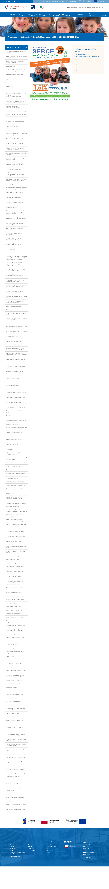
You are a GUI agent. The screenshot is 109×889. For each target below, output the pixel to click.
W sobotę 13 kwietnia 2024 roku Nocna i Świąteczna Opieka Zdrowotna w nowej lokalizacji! (14, 143)
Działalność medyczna (83, 64)
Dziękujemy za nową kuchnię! (12, 690)
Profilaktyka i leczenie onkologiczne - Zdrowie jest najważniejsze (16, 740)
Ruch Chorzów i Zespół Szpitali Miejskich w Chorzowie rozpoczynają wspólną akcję (15, 349)
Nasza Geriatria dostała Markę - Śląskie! (14, 617)
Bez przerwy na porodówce (12, 436)
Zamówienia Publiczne (51, 846)
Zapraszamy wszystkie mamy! (12, 378)
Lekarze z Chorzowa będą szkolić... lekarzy (15, 701)
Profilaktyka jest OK (10, 766)
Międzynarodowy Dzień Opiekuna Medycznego (16, 111)
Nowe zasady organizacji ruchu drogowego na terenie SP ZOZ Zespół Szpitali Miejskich (16, 180)
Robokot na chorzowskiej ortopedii (13, 306)
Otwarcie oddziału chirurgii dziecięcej (14, 680)
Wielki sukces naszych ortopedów (13, 197)
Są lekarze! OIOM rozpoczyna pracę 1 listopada (16, 485)
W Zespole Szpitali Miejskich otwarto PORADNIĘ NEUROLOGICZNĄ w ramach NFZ (16, 134)
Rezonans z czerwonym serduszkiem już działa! (16, 524)
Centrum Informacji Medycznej (12, 776)
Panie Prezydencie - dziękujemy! (13, 528)
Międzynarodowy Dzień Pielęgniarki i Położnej (16, 114)
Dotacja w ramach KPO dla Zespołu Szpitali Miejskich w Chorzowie (15, 62)
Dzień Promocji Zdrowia (11, 780)
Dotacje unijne (49, 841)
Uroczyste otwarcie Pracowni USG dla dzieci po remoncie (16, 671)
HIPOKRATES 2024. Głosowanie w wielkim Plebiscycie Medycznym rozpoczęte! (15, 122)
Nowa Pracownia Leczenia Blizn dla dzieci (15, 228)
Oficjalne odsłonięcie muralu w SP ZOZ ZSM (15, 252)
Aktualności (12, 842)
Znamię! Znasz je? (10, 656)
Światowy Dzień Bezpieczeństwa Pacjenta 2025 (16, 90)
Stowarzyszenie (31, 850)
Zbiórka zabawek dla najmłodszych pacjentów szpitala (16, 761)
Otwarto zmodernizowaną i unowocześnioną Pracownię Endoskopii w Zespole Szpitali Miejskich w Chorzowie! (15, 212)
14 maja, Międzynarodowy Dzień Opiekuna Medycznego (15, 532)
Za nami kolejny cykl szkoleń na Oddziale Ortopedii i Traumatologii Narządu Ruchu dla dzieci (15, 275)
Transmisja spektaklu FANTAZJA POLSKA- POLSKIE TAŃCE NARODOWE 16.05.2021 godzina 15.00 (16, 406)
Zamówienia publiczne (92, 7)
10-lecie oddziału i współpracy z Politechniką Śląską (15, 367)
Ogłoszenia (74, 7)
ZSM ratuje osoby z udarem (12, 323)
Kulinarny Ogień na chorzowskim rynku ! (14, 130)
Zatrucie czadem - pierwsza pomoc (13, 730)
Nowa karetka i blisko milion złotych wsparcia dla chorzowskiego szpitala (16, 458)
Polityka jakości (49, 850)
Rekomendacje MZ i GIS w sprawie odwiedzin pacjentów (88, 57)
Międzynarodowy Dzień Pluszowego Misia (15, 599)
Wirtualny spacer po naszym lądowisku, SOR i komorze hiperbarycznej (15, 709)
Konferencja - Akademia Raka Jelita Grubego (15, 637)
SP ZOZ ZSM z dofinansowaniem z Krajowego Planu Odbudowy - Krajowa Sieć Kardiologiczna (16, 70)
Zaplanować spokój (10, 469)
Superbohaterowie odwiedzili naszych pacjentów (16, 420)
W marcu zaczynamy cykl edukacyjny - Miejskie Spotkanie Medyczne (16, 805)
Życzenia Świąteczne (10, 66)
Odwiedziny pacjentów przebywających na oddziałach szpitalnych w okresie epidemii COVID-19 (16, 355)
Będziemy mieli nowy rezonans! (13, 641)
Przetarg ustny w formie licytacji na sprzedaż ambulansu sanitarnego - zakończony (16, 281)
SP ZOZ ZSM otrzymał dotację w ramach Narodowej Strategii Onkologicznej (14, 243)
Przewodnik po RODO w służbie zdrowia (14, 727)
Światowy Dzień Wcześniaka (12, 336)
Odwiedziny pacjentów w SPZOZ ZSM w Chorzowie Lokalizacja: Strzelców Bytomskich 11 (16, 292)
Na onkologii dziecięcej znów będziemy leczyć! (16, 603)
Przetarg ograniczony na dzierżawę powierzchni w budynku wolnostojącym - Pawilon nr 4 (16, 188)
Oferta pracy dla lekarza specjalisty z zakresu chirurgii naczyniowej (16, 248)
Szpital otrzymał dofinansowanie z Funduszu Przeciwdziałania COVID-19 (15, 239)
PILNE (7, 79)
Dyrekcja (12, 844)
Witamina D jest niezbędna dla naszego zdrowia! (16, 797)
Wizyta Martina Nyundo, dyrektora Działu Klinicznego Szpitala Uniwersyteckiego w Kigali (16, 676)
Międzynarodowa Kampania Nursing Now (14, 563)
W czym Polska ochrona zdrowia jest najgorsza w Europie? (16, 750)
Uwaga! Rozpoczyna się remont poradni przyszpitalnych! (14, 224)
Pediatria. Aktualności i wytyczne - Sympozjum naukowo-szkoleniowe (16, 745)
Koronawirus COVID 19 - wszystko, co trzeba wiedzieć (15, 474)
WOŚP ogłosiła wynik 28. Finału (12, 559)
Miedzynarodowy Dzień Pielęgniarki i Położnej (16, 402)
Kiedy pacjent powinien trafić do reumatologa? (16, 757)
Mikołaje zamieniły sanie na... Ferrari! (14, 592)
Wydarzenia (81, 68)
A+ (87, 1)
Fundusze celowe (50, 842)
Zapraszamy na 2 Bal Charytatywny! (13, 126)
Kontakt (101, 7)
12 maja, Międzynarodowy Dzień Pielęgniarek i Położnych (16, 537)
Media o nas (30, 846)
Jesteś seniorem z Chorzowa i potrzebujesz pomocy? (15, 552)
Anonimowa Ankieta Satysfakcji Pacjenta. (15, 118)
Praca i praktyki (82, 7)
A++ (90, 1)
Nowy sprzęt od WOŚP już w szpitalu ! (14, 344)
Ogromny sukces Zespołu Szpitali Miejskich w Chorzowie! (16, 154)
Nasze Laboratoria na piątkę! (12, 687)
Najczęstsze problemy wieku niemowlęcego (15, 773)
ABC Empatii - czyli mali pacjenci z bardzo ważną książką (16, 332)
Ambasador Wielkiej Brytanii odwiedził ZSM (15, 809)
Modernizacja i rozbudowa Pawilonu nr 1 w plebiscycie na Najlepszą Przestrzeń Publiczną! (16, 510)
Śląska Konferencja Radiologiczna (13, 754)
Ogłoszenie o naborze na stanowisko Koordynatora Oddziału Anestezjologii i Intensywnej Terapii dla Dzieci (14, 499)
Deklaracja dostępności (15, 856)
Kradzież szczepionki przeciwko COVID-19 (15, 432)
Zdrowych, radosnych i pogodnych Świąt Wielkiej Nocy (16, 428)
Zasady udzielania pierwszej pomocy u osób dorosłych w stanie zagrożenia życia (15, 735)
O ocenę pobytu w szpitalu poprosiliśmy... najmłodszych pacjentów (15, 489)
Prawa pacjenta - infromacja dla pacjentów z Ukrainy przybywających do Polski (15, 302)
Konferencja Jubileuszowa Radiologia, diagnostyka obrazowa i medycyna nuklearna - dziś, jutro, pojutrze (16, 264)
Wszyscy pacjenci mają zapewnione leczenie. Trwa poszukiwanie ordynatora (16, 621)
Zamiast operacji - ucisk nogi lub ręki (14, 606)
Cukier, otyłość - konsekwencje (12, 667)
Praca (47, 848)
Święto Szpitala (9, 363)
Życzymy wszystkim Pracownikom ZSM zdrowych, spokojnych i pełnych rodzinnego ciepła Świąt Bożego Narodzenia (15, 583)
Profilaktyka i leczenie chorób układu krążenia (16, 769)
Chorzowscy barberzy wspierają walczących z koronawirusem (16, 448)
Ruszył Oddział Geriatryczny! (12, 783)
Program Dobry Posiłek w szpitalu (13, 169)
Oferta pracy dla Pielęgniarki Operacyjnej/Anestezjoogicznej (13, 107)
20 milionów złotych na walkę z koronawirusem (16, 556)
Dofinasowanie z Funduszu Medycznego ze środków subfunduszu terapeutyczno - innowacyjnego (15, 164)
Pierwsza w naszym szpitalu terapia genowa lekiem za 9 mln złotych (15, 193)
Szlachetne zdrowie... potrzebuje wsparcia (15, 694)
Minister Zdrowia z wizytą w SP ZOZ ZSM (14, 138)
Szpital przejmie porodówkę (12, 444)
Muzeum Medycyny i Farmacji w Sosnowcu (15, 720)
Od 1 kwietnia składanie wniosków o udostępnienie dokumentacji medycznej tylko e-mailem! (16, 546)
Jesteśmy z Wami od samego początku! (14, 371)
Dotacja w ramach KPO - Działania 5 (13, 83)
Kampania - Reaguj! (10, 790)
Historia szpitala (13, 848)
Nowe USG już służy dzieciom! (12, 385)
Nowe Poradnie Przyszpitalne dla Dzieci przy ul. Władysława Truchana (16, 158)
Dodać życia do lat (10, 493)
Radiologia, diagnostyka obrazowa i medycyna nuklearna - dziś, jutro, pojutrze (16, 269)
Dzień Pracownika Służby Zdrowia (13, 541)
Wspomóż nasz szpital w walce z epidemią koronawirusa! (15, 416)
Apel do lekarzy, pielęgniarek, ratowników (15, 481)
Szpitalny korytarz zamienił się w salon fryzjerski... (14, 572)
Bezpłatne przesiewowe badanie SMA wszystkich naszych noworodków (16, 319)
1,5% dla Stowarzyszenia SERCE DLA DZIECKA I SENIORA (16, 52)
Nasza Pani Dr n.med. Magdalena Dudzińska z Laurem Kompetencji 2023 (15, 206)
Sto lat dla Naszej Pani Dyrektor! (13, 648)
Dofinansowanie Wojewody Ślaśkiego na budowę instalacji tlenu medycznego (16, 453)
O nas (11, 841)
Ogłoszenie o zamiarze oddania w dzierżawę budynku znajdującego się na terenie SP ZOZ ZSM (16, 515)
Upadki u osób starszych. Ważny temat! (14, 787)
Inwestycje (80, 66)
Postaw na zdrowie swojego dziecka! (14, 683)
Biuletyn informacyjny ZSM (12, 382)
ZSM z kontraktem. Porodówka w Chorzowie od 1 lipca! (16, 393)
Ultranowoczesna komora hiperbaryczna (15, 794)
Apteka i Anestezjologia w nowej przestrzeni (15, 625)
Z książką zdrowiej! (10, 704)
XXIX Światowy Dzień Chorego (12, 424)
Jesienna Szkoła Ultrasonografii (13, 613)
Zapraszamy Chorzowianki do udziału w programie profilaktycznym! (14, 588)
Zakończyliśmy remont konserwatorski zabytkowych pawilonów (14, 577)
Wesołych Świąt (9, 86)
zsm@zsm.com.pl (87, 848)
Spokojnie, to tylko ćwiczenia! (12, 184)
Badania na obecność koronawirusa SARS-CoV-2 (16, 359)
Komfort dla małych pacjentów (12, 713)
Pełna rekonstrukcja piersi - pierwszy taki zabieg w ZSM (16, 327)
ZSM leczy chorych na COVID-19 (13, 466)
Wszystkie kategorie (82, 54)
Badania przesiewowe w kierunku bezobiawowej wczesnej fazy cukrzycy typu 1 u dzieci (16, 57)
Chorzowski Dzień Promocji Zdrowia (14, 610)
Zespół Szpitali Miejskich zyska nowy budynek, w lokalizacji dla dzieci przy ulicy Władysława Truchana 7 (16, 287)
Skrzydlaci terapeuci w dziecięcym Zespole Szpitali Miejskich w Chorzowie (15, 149)
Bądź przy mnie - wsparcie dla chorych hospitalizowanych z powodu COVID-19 (14, 440)
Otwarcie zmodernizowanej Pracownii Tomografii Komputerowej (16, 297)
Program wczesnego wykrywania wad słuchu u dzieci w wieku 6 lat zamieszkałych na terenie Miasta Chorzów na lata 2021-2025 (16, 101)
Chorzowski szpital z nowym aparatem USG (15, 462)
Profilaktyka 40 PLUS (10, 389)
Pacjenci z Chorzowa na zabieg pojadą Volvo (15, 309)
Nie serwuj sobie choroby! (11, 697)
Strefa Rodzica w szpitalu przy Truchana (14, 634)
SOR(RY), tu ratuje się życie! (12, 644)
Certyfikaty (48, 852)
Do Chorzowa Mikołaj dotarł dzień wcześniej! (16, 596)
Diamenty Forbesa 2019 (11, 660)
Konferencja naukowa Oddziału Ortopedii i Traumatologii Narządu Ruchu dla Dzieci (15, 201)
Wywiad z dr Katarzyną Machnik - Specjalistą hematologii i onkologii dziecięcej (15, 340)
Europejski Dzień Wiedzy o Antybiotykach (15, 723)
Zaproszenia (81, 70)
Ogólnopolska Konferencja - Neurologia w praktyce (15, 652)
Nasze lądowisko (9, 801)
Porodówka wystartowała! (11, 375)
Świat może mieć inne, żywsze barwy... (14, 663)
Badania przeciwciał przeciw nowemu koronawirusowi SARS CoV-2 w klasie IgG (14, 520)
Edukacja (80, 62)
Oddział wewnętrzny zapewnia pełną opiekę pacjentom (15, 567)
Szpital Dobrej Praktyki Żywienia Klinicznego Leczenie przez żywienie (15, 398)
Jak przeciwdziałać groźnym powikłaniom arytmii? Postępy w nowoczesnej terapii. (15, 629)
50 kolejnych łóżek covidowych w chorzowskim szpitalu (16, 314)
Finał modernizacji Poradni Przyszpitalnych (15, 716)
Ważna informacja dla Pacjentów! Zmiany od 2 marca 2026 (16, 75)
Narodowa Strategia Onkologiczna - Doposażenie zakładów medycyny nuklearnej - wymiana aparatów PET (16, 174)
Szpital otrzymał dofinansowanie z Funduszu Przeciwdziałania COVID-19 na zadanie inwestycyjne (15, 233)
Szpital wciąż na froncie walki (12, 478)
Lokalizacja (12, 846)
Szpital (68, 7)
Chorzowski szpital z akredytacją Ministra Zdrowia (15, 411)
